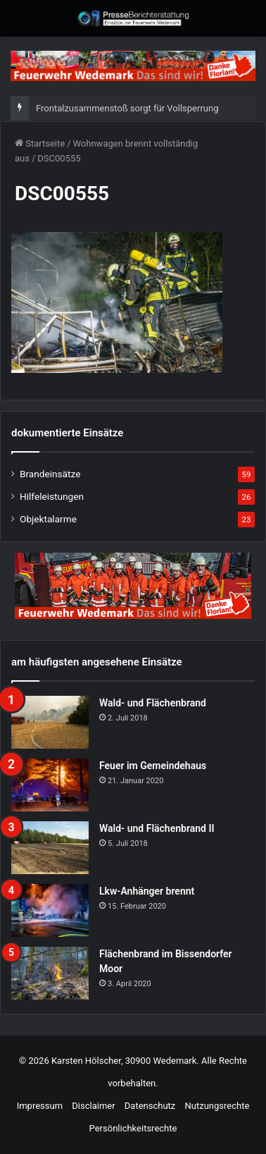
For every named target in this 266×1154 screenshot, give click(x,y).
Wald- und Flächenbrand (152, 702)
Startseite (40, 143)
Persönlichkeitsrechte (133, 1128)
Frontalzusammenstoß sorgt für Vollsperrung (127, 108)
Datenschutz (150, 1105)
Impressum (40, 1105)
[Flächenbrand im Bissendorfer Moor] (50, 973)
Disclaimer (93, 1105)
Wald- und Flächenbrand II (156, 828)
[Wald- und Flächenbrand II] (50, 847)
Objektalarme (48, 518)
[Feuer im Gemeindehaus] (50, 785)
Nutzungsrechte (217, 1105)
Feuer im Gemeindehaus (152, 765)
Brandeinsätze (50, 473)
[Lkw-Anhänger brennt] (50, 910)
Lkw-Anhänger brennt (146, 891)
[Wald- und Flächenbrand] (50, 722)
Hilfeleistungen (52, 496)
